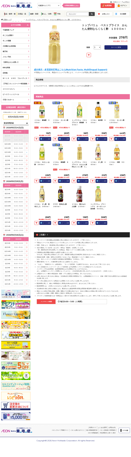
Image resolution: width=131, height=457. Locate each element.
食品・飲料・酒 (9, 14)
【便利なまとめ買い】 (11, 62)
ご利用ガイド (115, 2)
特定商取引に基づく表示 (108, 433)
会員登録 (108, 5)
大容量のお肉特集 (9, 46)
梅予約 (5, 51)
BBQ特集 (6, 67)
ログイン (123, 5)
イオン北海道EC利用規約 (107, 430)
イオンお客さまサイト (77, 430)
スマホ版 (125, 430)
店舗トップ (6, 20)
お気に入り (106, 14)
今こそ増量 (7, 41)
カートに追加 (116, 47)
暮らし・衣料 (46, 14)
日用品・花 (22, 14)
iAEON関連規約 (93, 433)
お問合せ (126, 2)
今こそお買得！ (8, 35)
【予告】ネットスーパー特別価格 (15, 84)
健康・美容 (34, 14)
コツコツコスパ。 (9, 89)
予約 (58, 14)
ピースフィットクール (11, 94)
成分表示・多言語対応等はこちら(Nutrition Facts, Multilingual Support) (70, 69)
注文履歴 (123, 14)
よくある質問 (102, 427)
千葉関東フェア (8, 30)
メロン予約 (7, 57)
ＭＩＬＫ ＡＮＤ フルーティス (15, 78)
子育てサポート (8, 100)
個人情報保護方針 (92, 430)
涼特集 (5, 73)
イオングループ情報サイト (60, 430)
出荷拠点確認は (72, 5)
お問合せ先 (112, 427)
